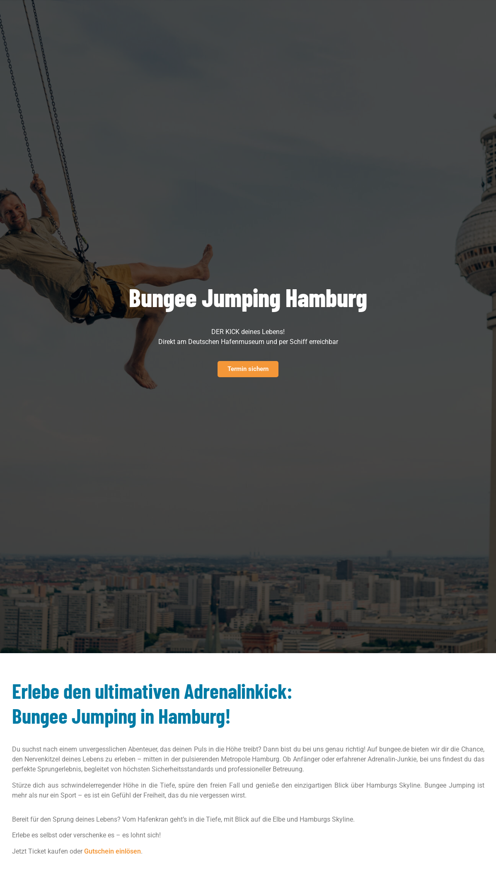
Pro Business (181, 14)
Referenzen (270, 14)
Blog (305, 14)
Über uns (230, 14)
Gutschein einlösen (112, 851)
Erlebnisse (124, 14)
